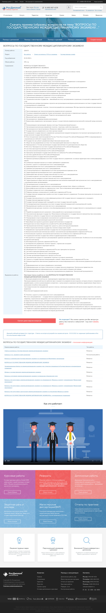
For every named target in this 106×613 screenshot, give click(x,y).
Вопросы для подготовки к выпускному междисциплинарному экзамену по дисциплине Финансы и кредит (39, 389)
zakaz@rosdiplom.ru (89, 585)
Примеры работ (7, 1)
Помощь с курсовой (55, 40)
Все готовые (98, 10)
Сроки (62, 15)
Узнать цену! (64, 322)
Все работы (27, 54)
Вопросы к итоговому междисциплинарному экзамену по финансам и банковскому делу (33, 374)
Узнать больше (12, 490)
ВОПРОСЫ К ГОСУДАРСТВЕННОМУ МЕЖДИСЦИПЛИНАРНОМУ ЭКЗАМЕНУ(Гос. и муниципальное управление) (40, 393)
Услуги (22, 15)
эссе (68, 585)
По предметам (90, 10)
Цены (74, 15)
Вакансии (99, 15)
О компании (7, 15)
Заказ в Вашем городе (33, 9)
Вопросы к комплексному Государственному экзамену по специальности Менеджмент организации (37, 356)
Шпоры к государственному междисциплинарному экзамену (24, 370)
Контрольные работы (68, 587)
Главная (39, 575)
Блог (16, 1)
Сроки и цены (41, 585)
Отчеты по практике (67, 580)
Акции (22, 1)
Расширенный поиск (78, 10)
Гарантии (35, 15)
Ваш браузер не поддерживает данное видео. (53, 435)
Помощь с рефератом (76, 40)
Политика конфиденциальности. (13, 584)
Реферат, (64, 585)
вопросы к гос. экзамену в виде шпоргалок (18, 353)
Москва (36, 7)
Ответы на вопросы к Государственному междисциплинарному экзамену (28, 349)
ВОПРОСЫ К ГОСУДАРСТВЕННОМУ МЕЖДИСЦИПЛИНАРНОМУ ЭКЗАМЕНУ (29, 360)
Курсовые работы (66, 582)
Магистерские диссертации (70, 577)
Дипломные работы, (67, 575)
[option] (19, 546)
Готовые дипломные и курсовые (47, 587)
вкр (75, 575)
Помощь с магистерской (33, 40)
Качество (49, 15)
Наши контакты (98, 1)
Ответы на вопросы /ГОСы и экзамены (47, 54)
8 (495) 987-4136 (51, 8)
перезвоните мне (50, 9)
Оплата (85, 15)
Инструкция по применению (34, 1)
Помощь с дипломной (11, 40)
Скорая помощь (96, 40)
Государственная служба (70, 54)
